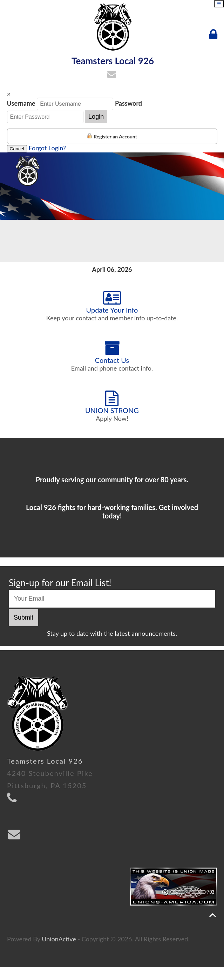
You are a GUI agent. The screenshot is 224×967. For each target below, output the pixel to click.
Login (96, 116)
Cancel (17, 148)
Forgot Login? (47, 148)
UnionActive (59, 939)
